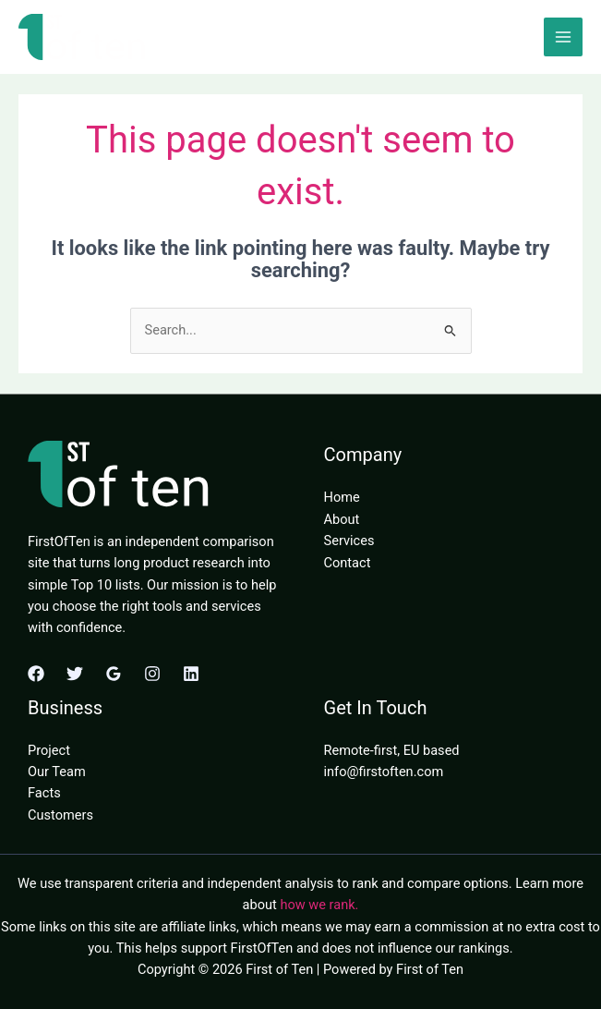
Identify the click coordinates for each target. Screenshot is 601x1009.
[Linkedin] (191, 673)
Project (49, 750)
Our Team (57, 771)
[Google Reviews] (113, 673)
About (342, 519)
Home (342, 497)
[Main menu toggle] (563, 37)
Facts (44, 792)
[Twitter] (74, 673)
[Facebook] (36, 673)
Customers (60, 815)
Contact (347, 562)
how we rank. (319, 904)
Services (349, 540)
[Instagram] (152, 673)
